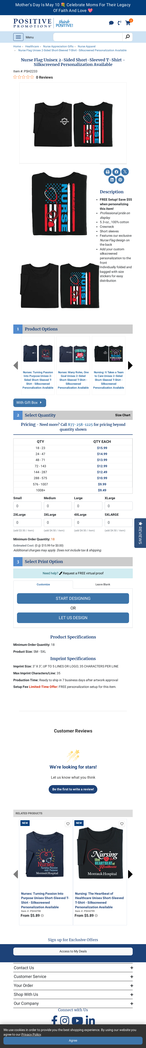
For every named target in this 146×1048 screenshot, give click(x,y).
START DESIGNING (73, 598)
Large (78, 498)
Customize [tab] (43, 584)
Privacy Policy (31, 1034)
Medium (50, 498)
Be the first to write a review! (73, 789)
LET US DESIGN (73, 617)
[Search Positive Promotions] (88, 37)
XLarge (110, 498)
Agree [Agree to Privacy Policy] (73, 1040)
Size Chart (122, 415)
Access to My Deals (73, 951)
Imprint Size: (22, 666)
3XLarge (50, 514)
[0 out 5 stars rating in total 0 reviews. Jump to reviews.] (33, 77)
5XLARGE (112, 514)
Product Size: (23, 651)
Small (17, 498)
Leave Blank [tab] (102, 584)
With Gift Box (29, 402)
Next (130, 365)
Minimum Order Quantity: (34, 539)
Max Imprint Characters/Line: (34, 673)
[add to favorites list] (68, 824)
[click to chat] (111, 23)
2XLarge (19, 514)
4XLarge (80, 514)
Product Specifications (73, 637)
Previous (15, 365)
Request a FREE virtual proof (81, 573)
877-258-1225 (80, 424)
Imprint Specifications (73, 658)
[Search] (127, 37)
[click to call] (119, 23)
